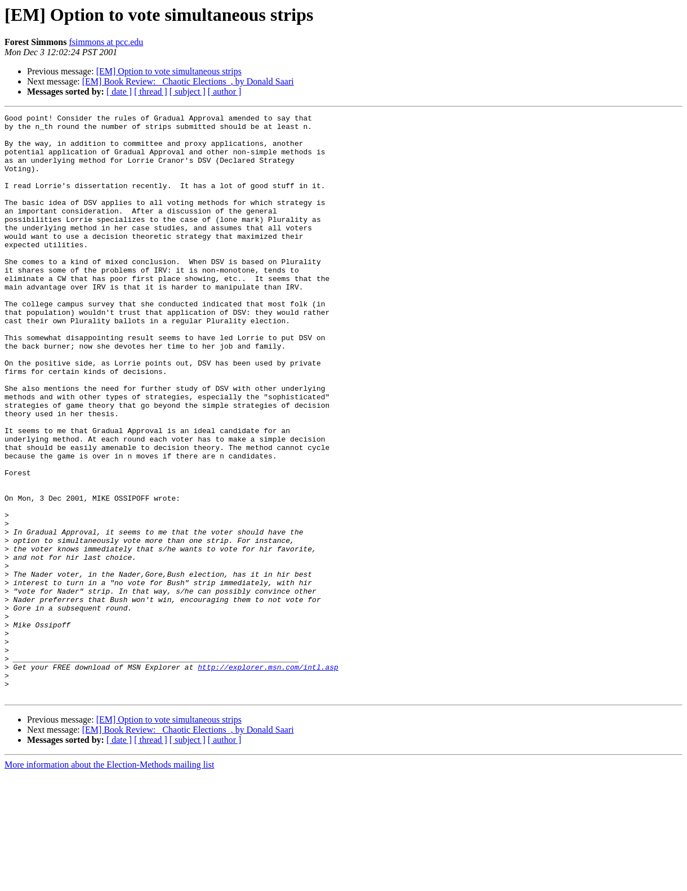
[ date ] (119, 91)
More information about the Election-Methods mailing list (109, 881)
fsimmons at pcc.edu (106, 42)
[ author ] (225, 91)
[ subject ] (187, 91)
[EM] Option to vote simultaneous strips (169, 71)
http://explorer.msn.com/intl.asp (268, 778)
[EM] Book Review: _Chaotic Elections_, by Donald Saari (188, 81)
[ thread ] (150, 91)
